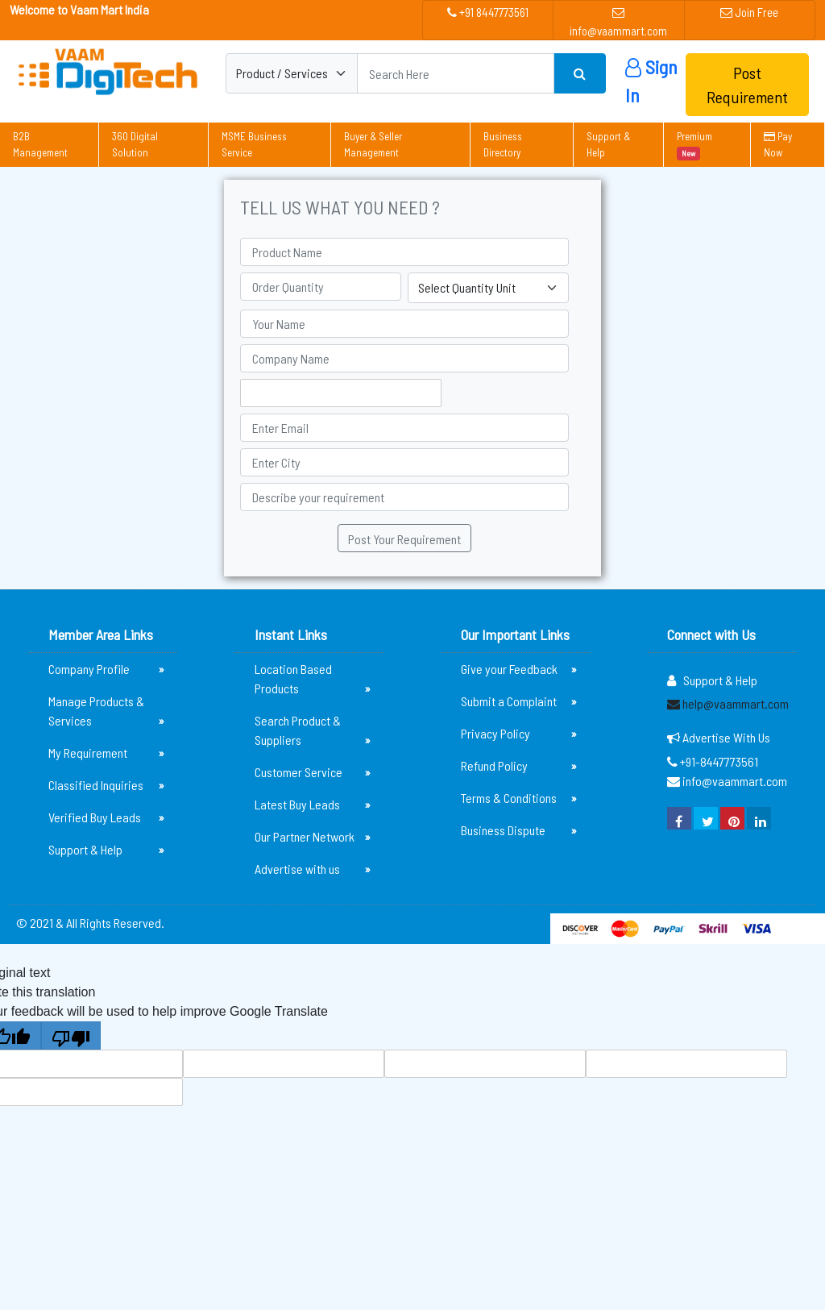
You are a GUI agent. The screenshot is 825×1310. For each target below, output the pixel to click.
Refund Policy (519, 766)
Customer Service (313, 772)
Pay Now (778, 144)
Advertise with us (313, 869)
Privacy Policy (519, 733)
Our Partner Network (313, 836)
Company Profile (106, 669)
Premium (694, 145)
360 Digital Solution (135, 144)
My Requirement (106, 753)
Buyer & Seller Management (373, 144)
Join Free (749, 12)
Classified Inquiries (106, 785)
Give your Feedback (519, 669)
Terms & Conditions (519, 798)
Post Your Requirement (404, 539)
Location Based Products (313, 679)
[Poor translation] (71, 1035)
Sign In (651, 81)
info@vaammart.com (618, 22)
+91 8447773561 (488, 12)
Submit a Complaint (519, 701)
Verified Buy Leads (106, 817)
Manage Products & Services (106, 711)
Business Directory (502, 144)
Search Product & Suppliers (313, 731)
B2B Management (40, 144)
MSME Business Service (254, 144)
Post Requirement (747, 84)
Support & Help (608, 144)
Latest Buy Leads (313, 804)
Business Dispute (519, 830)
